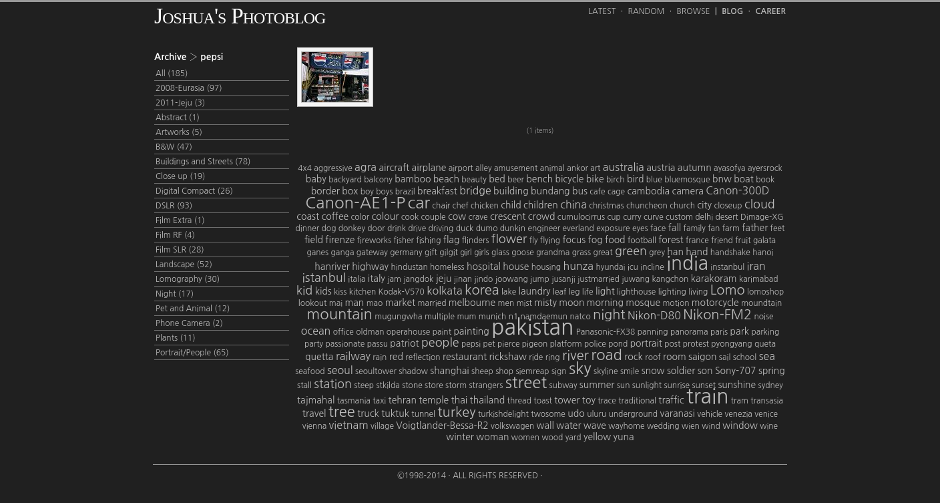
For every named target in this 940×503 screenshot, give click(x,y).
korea (482, 290)
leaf (559, 292)
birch (615, 180)
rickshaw (507, 356)
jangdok (418, 279)
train (707, 396)
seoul (340, 370)
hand (697, 252)
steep (364, 385)
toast (542, 401)
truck (368, 413)
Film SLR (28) (180, 250)
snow (653, 370)
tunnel (423, 414)
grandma (552, 252)
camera (687, 191)
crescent (507, 216)
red (396, 356)
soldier (681, 370)
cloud (759, 204)
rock (633, 356)
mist (524, 303)
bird (635, 179)
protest (696, 344)
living (698, 292)
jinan (463, 279)
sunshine (737, 384)
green (631, 251)
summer (597, 384)
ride (536, 357)
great (602, 252)
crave (478, 217)
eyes (640, 228)
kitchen (362, 292)
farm (731, 228)
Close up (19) (180, 176)
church (682, 206)
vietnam (349, 425)
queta (765, 344)
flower (509, 239)
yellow (597, 437)
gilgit (448, 252)
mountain (339, 314)
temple (434, 400)
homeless (447, 267)
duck (465, 228)
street (526, 382)
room (674, 356)
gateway (372, 252)
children (540, 205)
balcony (378, 180)
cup (613, 217)
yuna (624, 437)
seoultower (376, 371)
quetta (319, 356)
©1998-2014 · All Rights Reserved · (470, 476)
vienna (314, 426)
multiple (440, 317)
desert (726, 217)
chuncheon (647, 206)
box (350, 191)
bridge (475, 190)
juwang (636, 279)
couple (433, 217)
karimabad (758, 279)
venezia (738, 414)
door (376, 228)
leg (574, 292)
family (695, 228)
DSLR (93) (174, 206)
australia (623, 167)
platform (566, 344)
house (516, 266)
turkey (456, 412)
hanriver (332, 266)
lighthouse (636, 292)
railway (353, 356)
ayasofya (729, 168)
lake (508, 292)
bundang (550, 191)
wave (594, 425)
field (313, 239)
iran (756, 266)
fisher (403, 240)
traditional (637, 401)
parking (765, 332)
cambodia (648, 191)
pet (489, 344)
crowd (541, 216)
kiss (340, 292)
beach (446, 179)
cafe (597, 192)
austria (660, 167)
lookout (312, 303)
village (382, 426)
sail (724, 357)
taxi (379, 401)
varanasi (677, 413)
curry (632, 217)
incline (652, 267)
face (658, 228)
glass (500, 252)
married (432, 303)
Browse (693, 11)
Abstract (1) (178, 118)
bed (497, 179)
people (440, 343)
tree (341, 411)
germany (406, 252)
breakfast (437, 191)
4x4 (305, 168)
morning (605, 302)
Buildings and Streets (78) (203, 162)
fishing (428, 240)
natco (579, 317)
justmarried (598, 279)
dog (329, 228)
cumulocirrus (581, 217)
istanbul (324, 278)
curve (654, 217)
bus (580, 191)
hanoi (762, 252)
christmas (606, 206)
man (354, 302)
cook (410, 217)
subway (563, 385)
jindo (483, 279)
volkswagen (512, 426)
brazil (405, 192)
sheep (482, 371)
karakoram (714, 278)
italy (376, 278)
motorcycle (715, 302)
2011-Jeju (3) (180, 103)
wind (711, 426)
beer (515, 180)
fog (595, 239)
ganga (343, 252)
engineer (543, 228)
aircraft (394, 167)
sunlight (647, 385)
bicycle (569, 179)
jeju (444, 278)
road (606, 354)
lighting (672, 292)
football (642, 240)
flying (550, 240)
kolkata (444, 290)
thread (519, 401)
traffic (671, 400)
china (573, 204)
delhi (704, 217)
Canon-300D (737, 190)
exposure (613, 228)
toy (589, 400)
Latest (602, 11)
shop (504, 371)
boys (384, 192)
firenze (340, 239)
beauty (474, 180)
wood (552, 438)
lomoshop (765, 292)
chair (441, 206)
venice (766, 414)
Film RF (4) (175, 235)
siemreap (532, 371)
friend (722, 240)
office (343, 332)
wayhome (626, 426)
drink (396, 228)
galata (764, 240)
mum (466, 317)
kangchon (670, 279)
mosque (643, 302)
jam (394, 279)
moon (571, 302)
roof (652, 357)
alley (483, 168)
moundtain (761, 303)
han (675, 252)
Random (646, 11)
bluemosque (687, 180)
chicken (485, 206)
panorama (689, 332)
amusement (515, 168)
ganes (317, 252)
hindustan (409, 267)
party (313, 344)
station (333, 384)
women (525, 438)
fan (714, 228)
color (360, 217)
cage (616, 192)
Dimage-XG (762, 217)
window (740, 425)
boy (367, 192)
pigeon (535, 344)
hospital (484, 266)
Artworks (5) (179, 132)
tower (566, 400)
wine (769, 426)
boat (744, 179)
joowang (511, 279)
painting (471, 331)
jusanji (563, 279)
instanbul (727, 267)
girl (465, 252)
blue (654, 180)
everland (578, 228)
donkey (351, 228)
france (697, 240)
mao (375, 303)
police (595, 344)
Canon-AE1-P (355, 202)
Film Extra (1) (180, 220)
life (588, 292)
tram (739, 401)
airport (461, 168)
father (755, 227)
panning (653, 332)
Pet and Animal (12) (193, 309)
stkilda (387, 385)
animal (552, 168)
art (595, 168)
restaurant (465, 356)
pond (618, 344)
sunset (704, 385)
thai (459, 400)
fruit (742, 240)
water (568, 425)
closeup (728, 206)
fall (675, 227)
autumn (695, 167)
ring (552, 357)
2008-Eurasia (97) (189, 88)
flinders (475, 240)
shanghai (449, 370)
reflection (422, 357)
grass (581, 252)
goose (522, 252)
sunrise (677, 385)
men (506, 303)
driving (441, 228)
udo (575, 413)
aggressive (333, 168)
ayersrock (765, 168)
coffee (334, 216)
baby (316, 179)
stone (412, 385)
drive (417, 228)
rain (380, 357)
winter (460, 437)
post (672, 344)
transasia (766, 401)
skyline (606, 371)
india (687, 263)
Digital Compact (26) (194, 191)
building (511, 191)
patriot (404, 343)
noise (764, 317)
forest (670, 239)
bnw (722, 179)
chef (461, 206)
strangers (486, 385)
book (765, 180)
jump (539, 279)
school (745, 357)
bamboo (413, 179)
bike (595, 179)
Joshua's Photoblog (239, 15)
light (605, 291)
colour (385, 216)
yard (573, 438)
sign (559, 371)
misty (545, 302)
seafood (309, 371)
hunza (578, 266)
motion (675, 303)
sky (580, 368)
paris (719, 332)
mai (335, 303)
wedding (663, 426)
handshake (730, 252)
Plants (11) (176, 338)
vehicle (709, 414)
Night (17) (175, 294)
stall (304, 385)
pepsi (471, 344)
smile (629, 371)
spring (771, 370)
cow (457, 216)
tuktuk (395, 413)
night (609, 314)
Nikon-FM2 (717, 314)
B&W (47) (174, 147)
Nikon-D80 (654, 315)
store (434, 385)
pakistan (532, 327)
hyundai (610, 267)
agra (366, 167)
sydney (770, 385)
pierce (508, 344)
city (704, 205)
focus (573, 239)
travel (314, 413)
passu (377, 344)
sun (623, 385)
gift (431, 252)
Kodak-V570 (402, 292)
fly (533, 240)
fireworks (374, 240)
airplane (429, 167)
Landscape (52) (184, 265)
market (400, 302)
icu (633, 267)
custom (679, 217)
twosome (548, 414)
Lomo (727, 290)
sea (767, 356)
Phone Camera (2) (189, 323)
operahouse (408, 332)
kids (323, 291)
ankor (577, 168)
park (739, 331)
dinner (308, 228)
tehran (403, 400)
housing (546, 267)
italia (356, 279)
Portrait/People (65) (192, 353)
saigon (702, 356)
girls (481, 252)
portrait (646, 343)
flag (451, 239)
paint (442, 332)
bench (539, 179)
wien (691, 426)
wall (545, 425)
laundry (535, 291)
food (615, 239)
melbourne (472, 302)
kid (304, 291)
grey (657, 252)
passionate (345, 344)
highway (370, 266)
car (419, 202)
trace (607, 401)
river (575, 355)
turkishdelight (503, 414)
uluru (596, 414)
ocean (316, 330)
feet (777, 228)
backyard (345, 180)
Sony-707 (735, 370)
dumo (487, 228)
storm (456, 385)
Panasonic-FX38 (606, 332)
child (511, 205)
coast (307, 216)
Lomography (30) (188, 279)
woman (492, 437)
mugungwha (398, 317)
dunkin (512, 228)
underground (633, 414)
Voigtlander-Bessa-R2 (442, 425)
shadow (413, 371)
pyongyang (731, 344)
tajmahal (315, 400)
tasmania (354, 401)
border (325, 191)
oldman (370, 332)
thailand (487, 400)
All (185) (172, 73)
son (705, 370)
